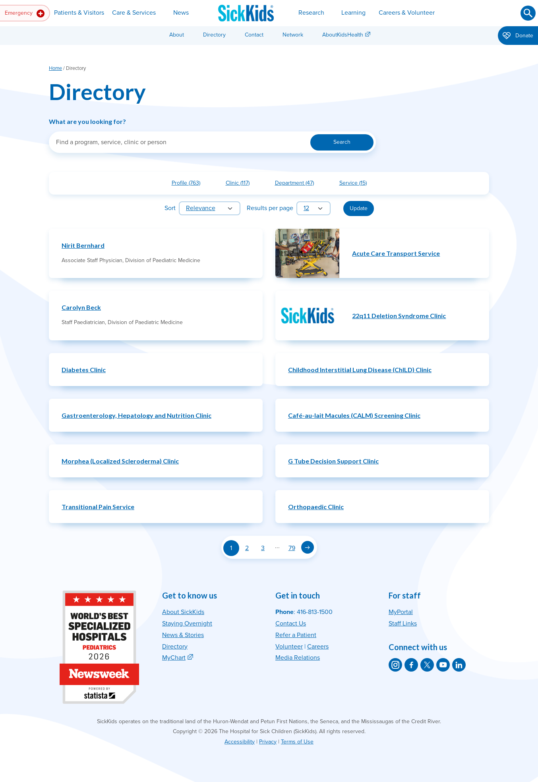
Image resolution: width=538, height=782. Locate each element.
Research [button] (311, 13)
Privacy (268, 741)
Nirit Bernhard (83, 245)
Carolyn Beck (81, 307)
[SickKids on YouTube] (443, 665)
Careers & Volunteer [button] (407, 13)
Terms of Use (297, 741)
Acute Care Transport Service (396, 253)
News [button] (181, 13)
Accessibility (239, 741)
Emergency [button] (25, 13)
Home (55, 68)
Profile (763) (189, 184)
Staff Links (403, 624)
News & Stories (183, 635)
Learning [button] (353, 13)
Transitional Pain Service (98, 506)
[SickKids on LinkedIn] (459, 665)
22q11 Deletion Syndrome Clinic (399, 315)
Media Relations (297, 658)
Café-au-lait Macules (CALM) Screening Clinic (354, 415)
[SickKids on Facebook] (411, 665)
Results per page (270, 208)
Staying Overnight (187, 624)
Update (359, 208)
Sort (170, 208)
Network (293, 34)
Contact (254, 34)
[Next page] (307, 547)
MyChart (174, 658)
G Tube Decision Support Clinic (333, 461)
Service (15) (356, 184)
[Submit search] (528, 13)
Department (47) (297, 184)
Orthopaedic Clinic (316, 506)
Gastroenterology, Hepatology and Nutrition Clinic (136, 415)
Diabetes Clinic (84, 369)
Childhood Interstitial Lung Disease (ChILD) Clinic (360, 369)
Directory (214, 34)
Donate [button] (518, 36)
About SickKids (183, 612)
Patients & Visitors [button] (79, 13)
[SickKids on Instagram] (395, 665)
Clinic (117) (241, 184)
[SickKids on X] (427, 665)
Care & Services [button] (134, 13)
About (176, 34)
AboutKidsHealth (342, 34)
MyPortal (401, 612)
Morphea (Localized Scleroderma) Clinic (120, 461)
